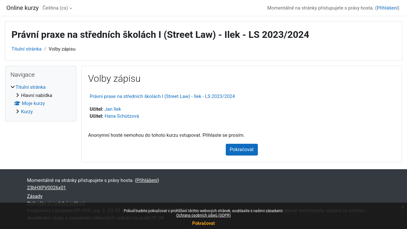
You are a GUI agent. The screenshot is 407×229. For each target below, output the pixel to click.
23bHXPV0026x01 (46, 188)
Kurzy (27, 111)
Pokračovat (203, 223)
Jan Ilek (113, 109)
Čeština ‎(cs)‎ (55, 8)
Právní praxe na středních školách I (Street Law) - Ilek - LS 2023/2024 (162, 96)
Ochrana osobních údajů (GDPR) (203, 215)
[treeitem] (40, 99)
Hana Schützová (122, 116)
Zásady (35, 196)
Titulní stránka (26, 49)
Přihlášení (387, 8)
